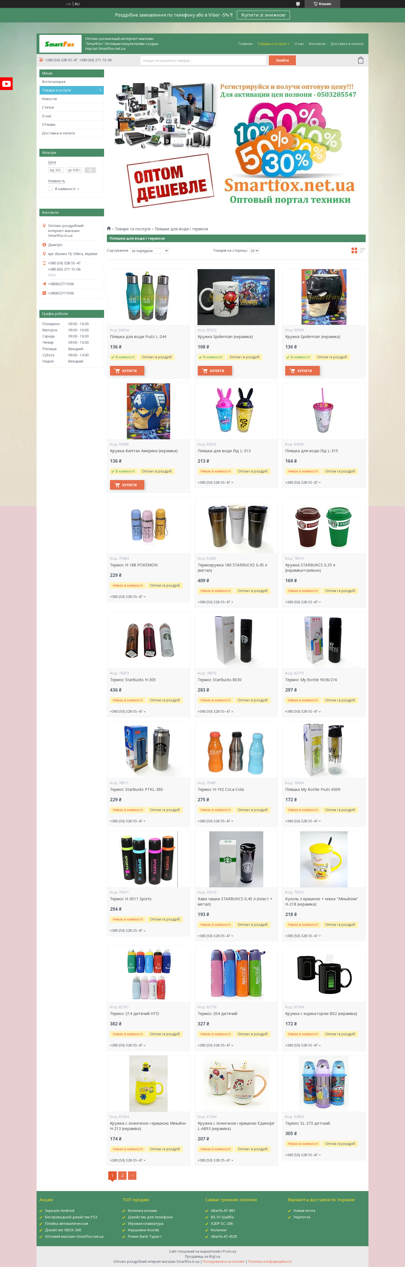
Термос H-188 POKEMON (134, 565)
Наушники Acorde (143, 1229)
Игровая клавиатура (145, 1223)
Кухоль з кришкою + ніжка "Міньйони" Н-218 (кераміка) (321, 901)
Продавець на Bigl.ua (202, 1256)
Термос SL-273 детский (307, 1123)
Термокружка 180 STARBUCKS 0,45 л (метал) (232, 567)
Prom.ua (229, 1251)
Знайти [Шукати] (282, 60)
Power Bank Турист (145, 1236)
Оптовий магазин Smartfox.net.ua (74, 1236)
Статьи (48, 107)
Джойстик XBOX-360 (63, 1229)
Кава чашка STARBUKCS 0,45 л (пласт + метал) (235, 901)
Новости (49, 98)
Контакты (317, 43)
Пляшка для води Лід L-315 (311, 450)
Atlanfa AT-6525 (224, 1236)
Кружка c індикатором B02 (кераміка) (321, 1013)
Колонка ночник (142, 1210)
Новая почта (304, 1210)
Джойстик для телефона (150, 1216)
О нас (299, 43)
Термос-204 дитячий (217, 1013)
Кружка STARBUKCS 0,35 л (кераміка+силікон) (310, 567)
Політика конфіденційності (270, 1261)
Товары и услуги (271, 43)
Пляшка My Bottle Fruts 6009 (312, 789)
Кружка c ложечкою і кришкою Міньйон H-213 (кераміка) (148, 1126)
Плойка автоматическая (66, 1223)
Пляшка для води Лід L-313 (224, 450)
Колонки (218, 1229)
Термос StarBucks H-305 (133, 679)
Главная (245, 43)
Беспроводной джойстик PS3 (71, 1216)
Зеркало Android (59, 1210)
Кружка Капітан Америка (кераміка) (144, 450)
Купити (130, 370)
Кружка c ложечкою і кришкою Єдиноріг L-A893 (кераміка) (236, 1126)
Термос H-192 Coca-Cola (221, 789)
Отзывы (48, 124)
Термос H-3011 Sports (131, 898)
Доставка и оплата (346, 43)
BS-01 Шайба (222, 1216)
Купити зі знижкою (263, 15)
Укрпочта (302, 1216)
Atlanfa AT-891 (223, 1210)
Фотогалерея (54, 81)
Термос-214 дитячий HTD (134, 1013)
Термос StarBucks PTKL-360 (136, 789)
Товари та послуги (132, 228)
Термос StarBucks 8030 (220, 679)
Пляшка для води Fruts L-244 (138, 336)
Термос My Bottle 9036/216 (311, 679)
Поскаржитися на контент (224, 1261)
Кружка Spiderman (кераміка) (225, 336)
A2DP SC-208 (222, 1223)
